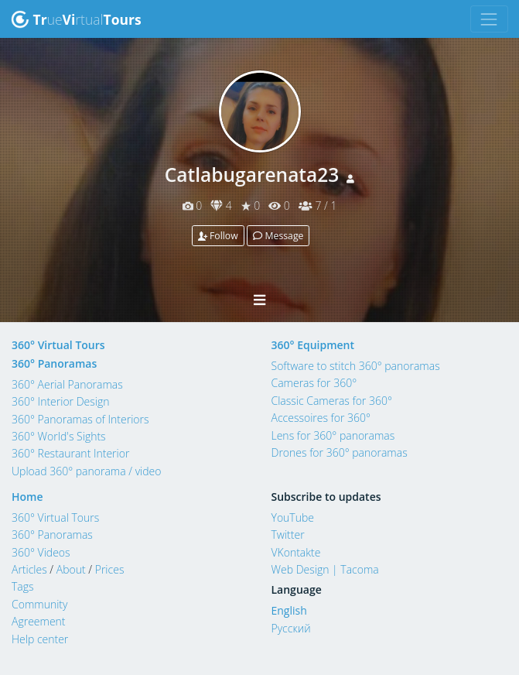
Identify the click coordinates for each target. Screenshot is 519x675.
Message (278, 235)
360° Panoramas (54, 363)
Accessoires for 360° (321, 417)
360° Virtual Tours (58, 345)
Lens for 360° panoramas (333, 435)
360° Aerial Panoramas (67, 384)
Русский (291, 628)
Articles (29, 569)
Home (27, 496)
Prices (110, 569)
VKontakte (296, 552)
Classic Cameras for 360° (331, 400)
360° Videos (41, 552)
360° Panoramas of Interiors (80, 419)
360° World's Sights (59, 436)
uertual (76, 19)
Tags (23, 586)
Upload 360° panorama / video (87, 471)
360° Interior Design (60, 401)
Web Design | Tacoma (325, 569)
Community (39, 604)
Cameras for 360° (314, 382)
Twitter (288, 534)
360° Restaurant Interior (70, 453)
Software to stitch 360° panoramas (355, 365)
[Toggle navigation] (489, 19)
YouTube (293, 517)
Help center (40, 639)
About (71, 569)
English (289, 610)
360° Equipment (313, 345)
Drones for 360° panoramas (339, 452)
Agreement (39, 621)
